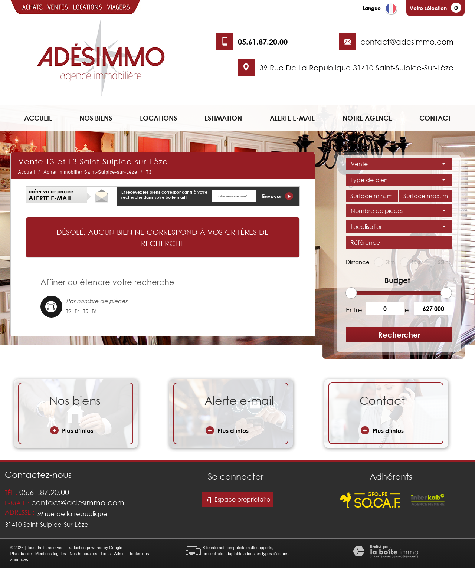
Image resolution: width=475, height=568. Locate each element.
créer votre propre (51, 195)
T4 (77, 311)
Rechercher (399, 334)
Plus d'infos (71, 430)
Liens (106, 553)
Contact (435, 118)
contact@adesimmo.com (406, 41)
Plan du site (21, 553)
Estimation (223, 118)
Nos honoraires (83, 553)
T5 (85, 311)
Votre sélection (428, 8)
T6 (94, 311)
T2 (68, 311)
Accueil (38, 118)
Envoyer (277, 196)
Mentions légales (50, 553)
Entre (353, 310)
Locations (158, 118)
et (407, 310)
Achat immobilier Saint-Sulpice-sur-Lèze (90, 172)
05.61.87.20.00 (263, 41)
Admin (119, 553)
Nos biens (95, 118)
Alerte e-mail (292, 118)
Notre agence (367, 118)
